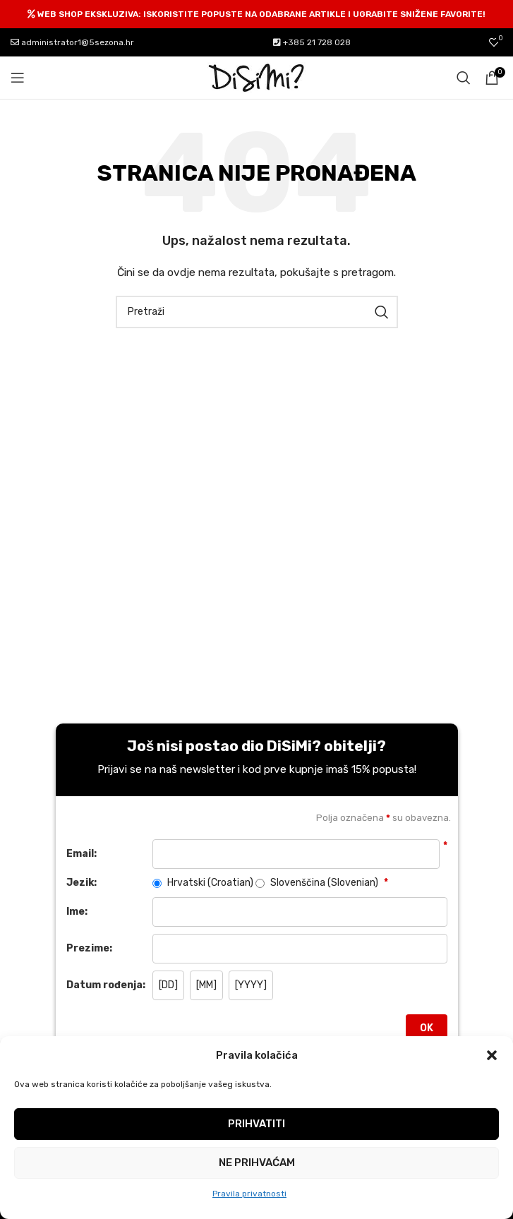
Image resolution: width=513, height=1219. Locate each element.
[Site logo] (256, 77)
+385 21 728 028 (312, 42)
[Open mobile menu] (18, 78)
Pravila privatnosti (249, 1194)
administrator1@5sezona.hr (72, 42)
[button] (492, 1055)
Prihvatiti (256, 1123)
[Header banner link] (256, 14)
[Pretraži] (463, 78)
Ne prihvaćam (257, 1162)
